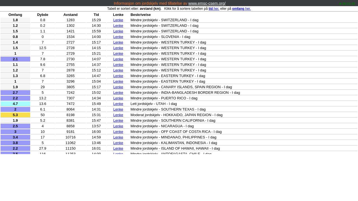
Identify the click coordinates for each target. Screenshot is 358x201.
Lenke (118, 20)
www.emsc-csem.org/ (207, 3)
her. (214, 9)
